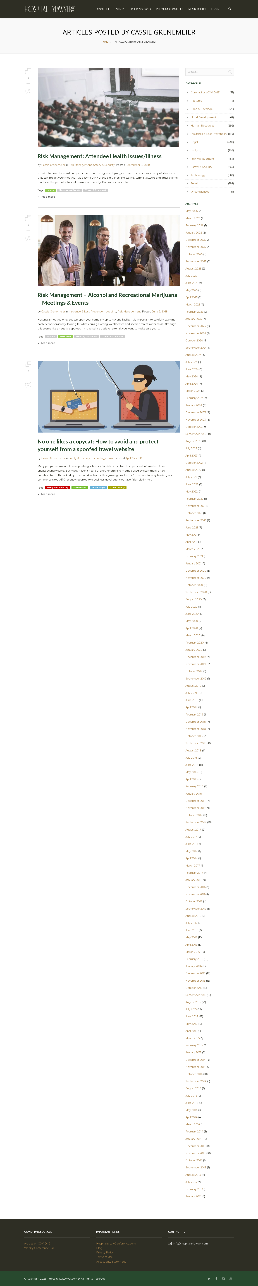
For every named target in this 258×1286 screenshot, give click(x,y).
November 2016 (195, 894)
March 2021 (192, 549)
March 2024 (192, 390)
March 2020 (192, 635)
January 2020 (193, 649)
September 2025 (195, 261)
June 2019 (191, 700)
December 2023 (195, 412)
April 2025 (191, 297)
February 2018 (194, 786)
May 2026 (191, 211)
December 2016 (195, 887)
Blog (99, 1248)
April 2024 (191, 383)
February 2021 (194, 556)
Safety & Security (104, 165)
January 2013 (193, 1196)
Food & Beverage (202, 109)
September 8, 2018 (138, 165)
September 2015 (195, 995)
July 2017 (191, 836)
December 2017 (195, 800)
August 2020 (193, 599)
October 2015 (193, 987)
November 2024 (195, 333)
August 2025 (193, 268)
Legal (194, 142)
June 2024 (192, 369)
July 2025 (191, 275)
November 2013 (195, 1153)
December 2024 (195, 326)
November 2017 (195, 808)
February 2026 (194, 225)
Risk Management (80, 165)
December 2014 (195, 1059)
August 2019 (193, 685)
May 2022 (191, 491)
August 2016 (193, 916)
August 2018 (193, 750)
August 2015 (193, 1002)
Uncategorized (200, 191)
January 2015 (193, 1052)
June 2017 (191, 844)
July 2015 (191, 1009)
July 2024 (191, 362)
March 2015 (192, 1038)
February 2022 (194, 498)
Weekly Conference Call (39, 1248)
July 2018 (191, 757)
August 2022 (193, 470)
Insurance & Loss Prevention (86, 311)
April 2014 (191, 1117)
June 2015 (191, 1016)
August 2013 (193, 1174)
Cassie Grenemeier (53, 165)
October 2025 (193, 254)
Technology (98, 458)
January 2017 (193, 880)
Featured (196, 100)
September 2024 (196, 347)
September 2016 (195, 908)
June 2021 (191, 527)
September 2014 (195, 1081)
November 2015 (195, 980)
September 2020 (196, 592)
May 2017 (191, 851)
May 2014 (191, 1110)
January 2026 (193, 232)
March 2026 (192, 218)
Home (105, 41)
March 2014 (192, 1124)
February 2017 (194, 872)
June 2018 (191, 764)
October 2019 (193, 671)
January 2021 (193, 563)
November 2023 (195, 419)
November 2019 (195, 664)
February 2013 (194, 1189)
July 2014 (191, 1095)
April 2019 (191, 707)
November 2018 (195, 729)
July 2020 (191, 606)
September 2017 (195, 822)
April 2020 (191, 628)
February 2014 (194, 1131)
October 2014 (193, 1074)
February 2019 (194, 714)
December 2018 (195, 721)
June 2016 (191, 930)
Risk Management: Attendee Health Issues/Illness (100, 156)
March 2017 (192, 865)
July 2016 (191, 923)
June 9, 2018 (160, 311)
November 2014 (195, 1067)
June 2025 (191, 283)
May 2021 (191, 534)
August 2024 (193, 354)
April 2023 (191, 455)
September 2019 (195, 678)
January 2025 (193, 319)
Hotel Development (203, 117)
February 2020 (194, 642)
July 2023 (191, 448)
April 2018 (191, 779)
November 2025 (195, 247)
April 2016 (191, 944)
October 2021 (193, 513)
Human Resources (202, 125)
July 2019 (191, 693)
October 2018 (194, 736)
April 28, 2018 (133, 458)
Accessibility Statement (111, 1261)
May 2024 (191, 376)
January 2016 (193, 966)
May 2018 (191, 772)
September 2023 (196, 434)
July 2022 (191, 477)
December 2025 (195, 239)
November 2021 (195, 506)
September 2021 (195, 520)
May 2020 (191, 621)
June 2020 (192, 613)
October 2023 (194, 426)
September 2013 (195, 1167)
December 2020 (195, 570)
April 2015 (191, 1031)
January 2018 (193, 793)
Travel (110, 458)
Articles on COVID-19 (37, 1243)
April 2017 (191, 858)
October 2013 (193, 1160)
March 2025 (192, 304)
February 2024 (194, 398)
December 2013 (195, 1146)
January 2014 (193, 1139)
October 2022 (194, 462)
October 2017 (193, 815)
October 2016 (193, 901)
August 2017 (193, 829)
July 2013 (191, 1182)
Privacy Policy (105, 1252)
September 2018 (196, 743)
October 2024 (194, 340)
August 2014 (193, 1088)
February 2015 (194, 1045)
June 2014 (191, 1103)
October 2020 (194, 585)
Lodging (111, 311)
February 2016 (194, 959)
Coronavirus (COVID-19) (205, 92)
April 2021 (191, 541)
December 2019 (195, 657)
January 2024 (193, 405)
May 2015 (191, 1023)
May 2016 (191, 937)
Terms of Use (104, 1257)
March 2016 (192, 951)
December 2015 (195, 973)
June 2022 (191, 484)
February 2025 (194, 311)
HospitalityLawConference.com (116, 1243)
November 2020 (195, 577)
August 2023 (193, 441)
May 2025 (191, 290)
